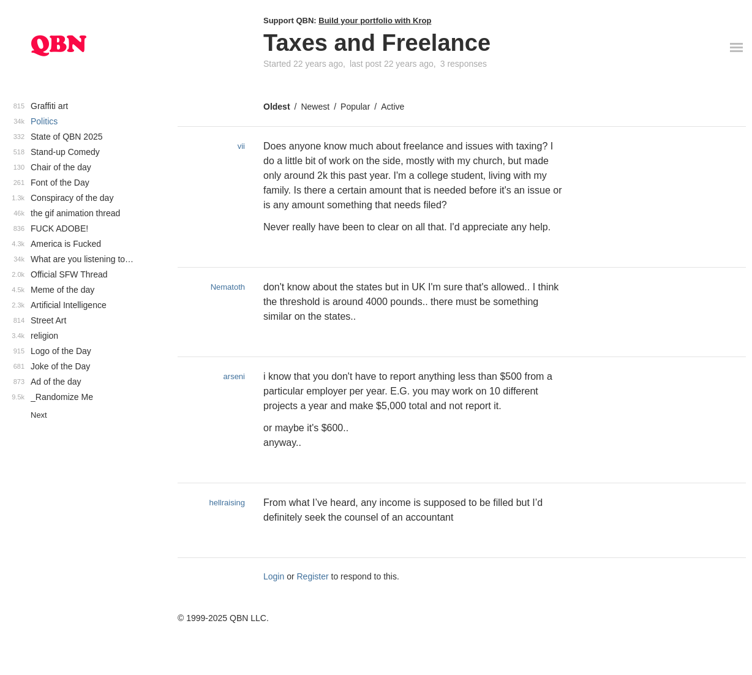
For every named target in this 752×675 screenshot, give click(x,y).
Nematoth (228, 287)
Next (39, 415)
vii (241, 146)
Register (313, 576)
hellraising (227, 502)
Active (392, 106)
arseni (234, 376)
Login (273, 576)
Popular (355, 106)
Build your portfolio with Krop (374, 20)
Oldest (276, 106)
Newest (315, 106)
